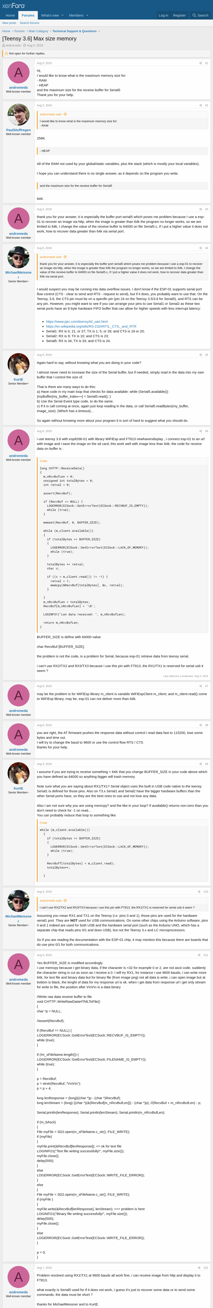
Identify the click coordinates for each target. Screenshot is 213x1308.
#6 (206, 431)
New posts (9, 23)
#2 (206, 105)
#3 (206, 209)
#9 (206, 764)
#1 (206, 63)
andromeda (13, 45)
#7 (206, 686)
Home (10, 15)
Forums (28, 15)
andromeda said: (51, 114)
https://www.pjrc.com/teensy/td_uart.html (77, 321)
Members (76, 15)
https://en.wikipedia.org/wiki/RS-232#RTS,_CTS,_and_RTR (91, 326)
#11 (206, 955)
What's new (50, 15)
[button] (62, 15)
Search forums (29, 23)
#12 (206, 1267)
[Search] (200, 15)
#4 (206, 248)
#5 (206, 355)
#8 (206, 725)
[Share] (201, 63)
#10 (206, 891)
